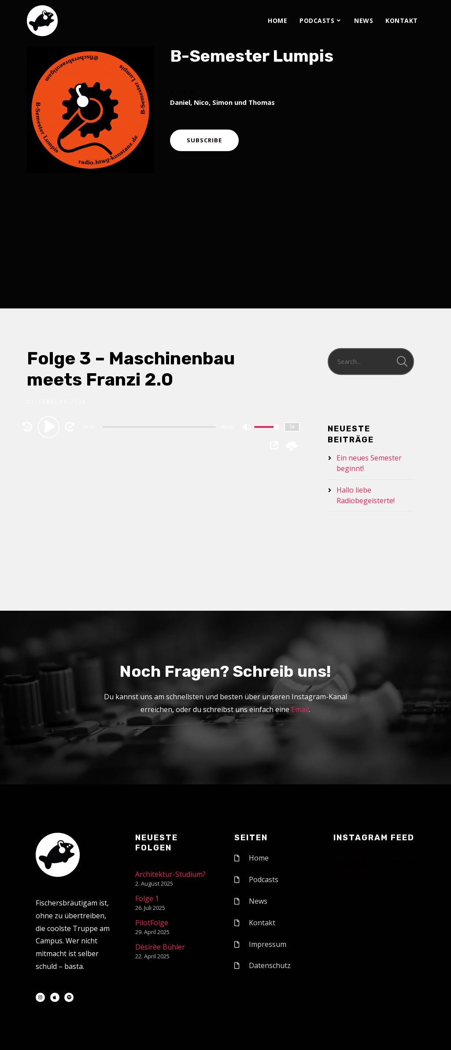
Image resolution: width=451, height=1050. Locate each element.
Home (277, 20)
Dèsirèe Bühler (160, 947)
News (363, 20)
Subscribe (204, 140)
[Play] (50, 426)
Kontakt (401, 20)
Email (300, 709)
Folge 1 (147, 898)
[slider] (159, 427)
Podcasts (316, 20)
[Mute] (247, 427)
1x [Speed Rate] (292, 426)
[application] (160, 426)
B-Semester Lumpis (251, 56)
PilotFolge (151, 923)
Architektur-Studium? (170, 874)
